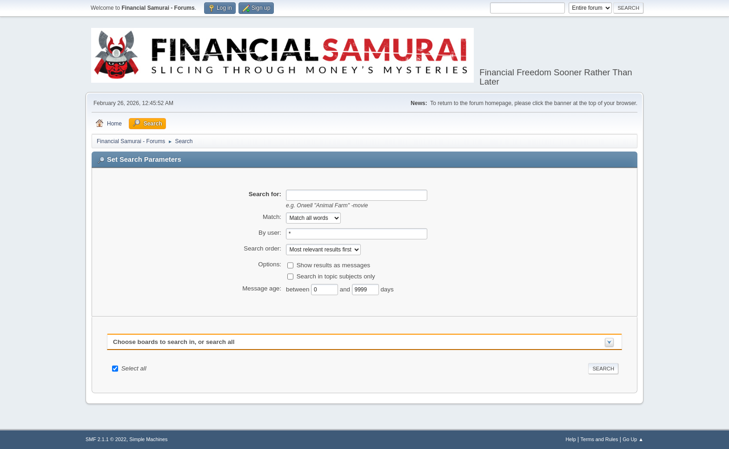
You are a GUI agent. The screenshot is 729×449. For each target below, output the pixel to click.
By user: (269, 232)
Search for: (265, 194)
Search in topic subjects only (336, 276)
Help (571, 439)
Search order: (262, 248)
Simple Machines (148, 439)
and (346, 289)
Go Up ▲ (633, 439)
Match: (272, 216)
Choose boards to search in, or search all (173, 341)
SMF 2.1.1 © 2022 (106, 439)
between (298, 289)
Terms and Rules (599, 439)
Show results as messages (334, 265)
